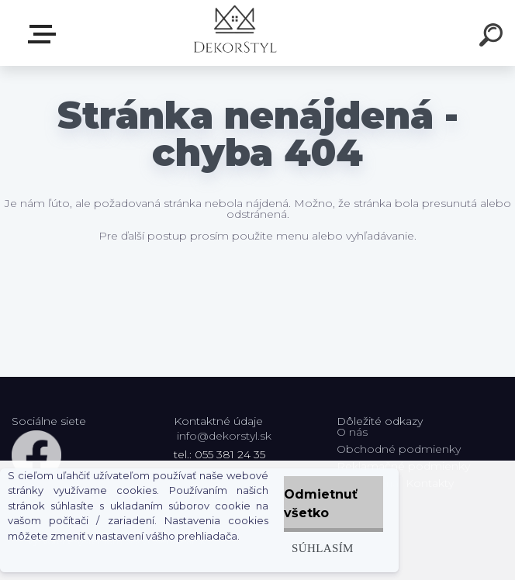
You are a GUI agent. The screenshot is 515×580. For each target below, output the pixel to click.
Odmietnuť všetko (321, 503)
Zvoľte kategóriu (44, 34)
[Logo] (234, 33)
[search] (493, 37)
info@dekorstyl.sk (224, 435)
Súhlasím (323, 548)
